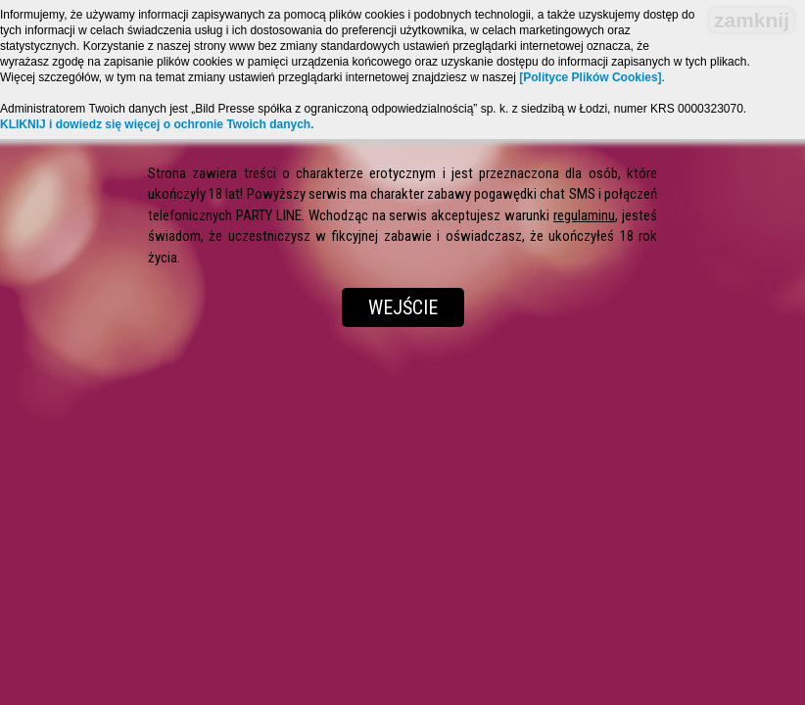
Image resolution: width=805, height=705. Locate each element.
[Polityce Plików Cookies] (590, 77)
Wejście (403, 307)
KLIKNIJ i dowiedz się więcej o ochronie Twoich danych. (157, 124)
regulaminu (584, 215)
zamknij (751, 20)
